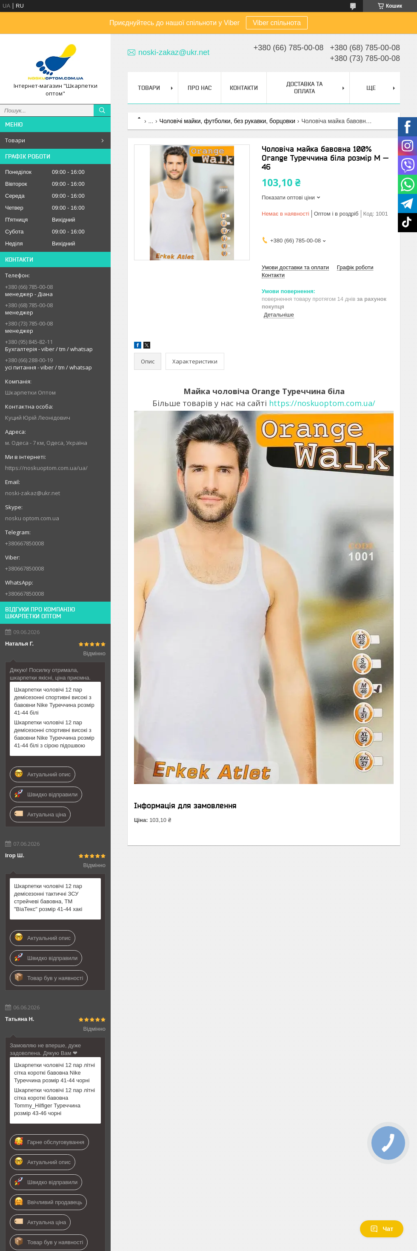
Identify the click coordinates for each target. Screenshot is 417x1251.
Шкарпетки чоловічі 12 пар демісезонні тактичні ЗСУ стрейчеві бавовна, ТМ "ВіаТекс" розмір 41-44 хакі (48, 897)
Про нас (199, 87)
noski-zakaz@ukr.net (32, 493)
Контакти (244, 87)
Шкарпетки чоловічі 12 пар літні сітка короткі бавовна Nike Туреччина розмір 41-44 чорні (54, 1073)
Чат (381, 1229)
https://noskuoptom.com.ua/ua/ (46, 468)
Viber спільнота (277, 22)
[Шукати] (102, 110)
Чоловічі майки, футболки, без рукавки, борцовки (227, 121)
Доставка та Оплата (304, 88)
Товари (15, 140)
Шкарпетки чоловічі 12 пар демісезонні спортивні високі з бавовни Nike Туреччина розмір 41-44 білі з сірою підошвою (54, 734)
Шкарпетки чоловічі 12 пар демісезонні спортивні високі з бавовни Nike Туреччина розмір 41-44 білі (54, 701)
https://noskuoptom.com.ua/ (322, 403)
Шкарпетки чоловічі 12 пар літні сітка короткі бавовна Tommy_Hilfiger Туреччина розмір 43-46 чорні (54, 1101)
